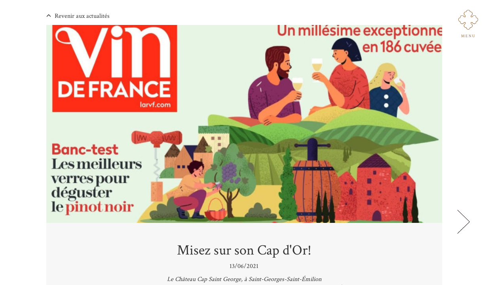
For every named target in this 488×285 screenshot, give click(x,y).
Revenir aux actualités (78, 16)
